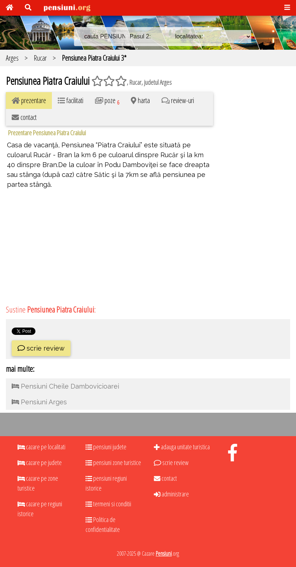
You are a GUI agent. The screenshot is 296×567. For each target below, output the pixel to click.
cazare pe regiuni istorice (40, 508)
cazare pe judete (40, 462)
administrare (171, 493)
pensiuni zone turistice (113, 462)
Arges (12, 58)
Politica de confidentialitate (103, 524)
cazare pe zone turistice (38, 483)
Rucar (40, 58)
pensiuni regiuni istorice (106, 483)
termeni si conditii (108, 503)
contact (165, 478)
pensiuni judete (106, 446)
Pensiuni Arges (39, 402)
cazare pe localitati (41, 446)
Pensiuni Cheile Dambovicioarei (65, 386)
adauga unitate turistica (182, 446)
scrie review (41, 348)
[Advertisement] (254, 181)
